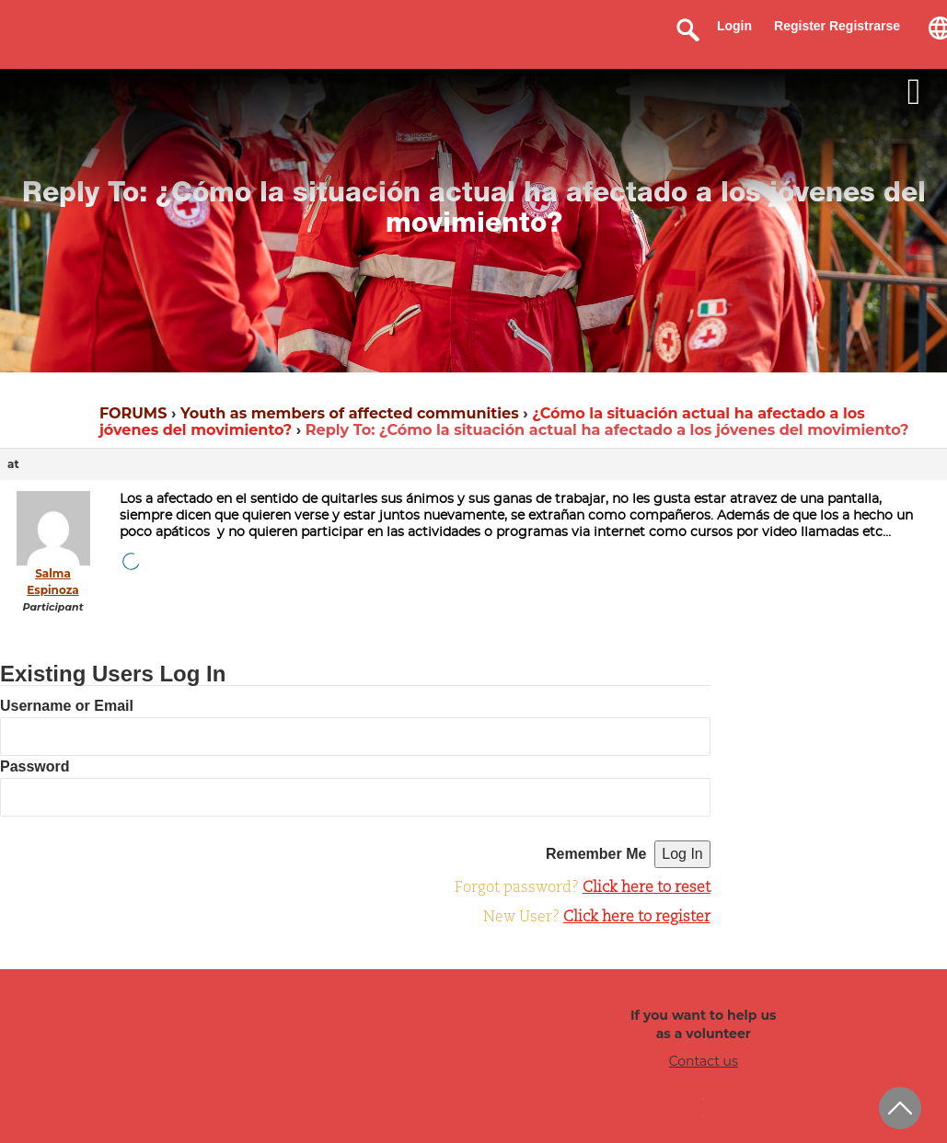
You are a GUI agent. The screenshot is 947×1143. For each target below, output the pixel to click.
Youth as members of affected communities (349, 413)
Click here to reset (646, 888)
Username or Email (66, 706)
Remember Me (596, 854)
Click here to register (636, 917)
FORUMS (133, 413)
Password (35, 766)
